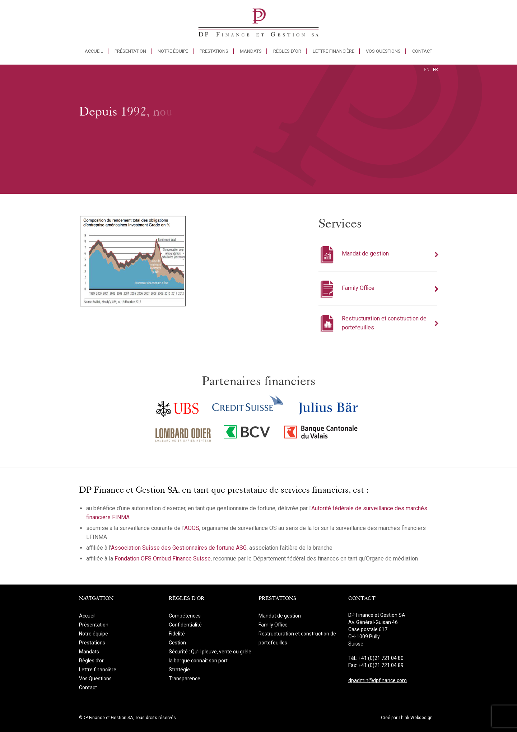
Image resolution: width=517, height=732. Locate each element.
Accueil (94, 51)
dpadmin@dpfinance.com (377, 680)
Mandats (251, 51)
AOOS (191, 528)
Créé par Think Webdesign (407, 717)
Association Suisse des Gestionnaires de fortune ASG (179, 547)
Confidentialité (185, 625)
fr (435, 69)
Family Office (273, 625)
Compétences (185, 616)
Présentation (130, 51)
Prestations (214, 51)
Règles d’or (287, 51)
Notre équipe (173, 51)
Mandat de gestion (279, 616)
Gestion (177, 643)
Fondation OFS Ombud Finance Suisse (163, 558)
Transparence (184, 678)
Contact (422, 51)
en (426, 69)
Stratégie (179, 669)
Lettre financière (333, 51)
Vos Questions (383, 51)
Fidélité (177, 634)
